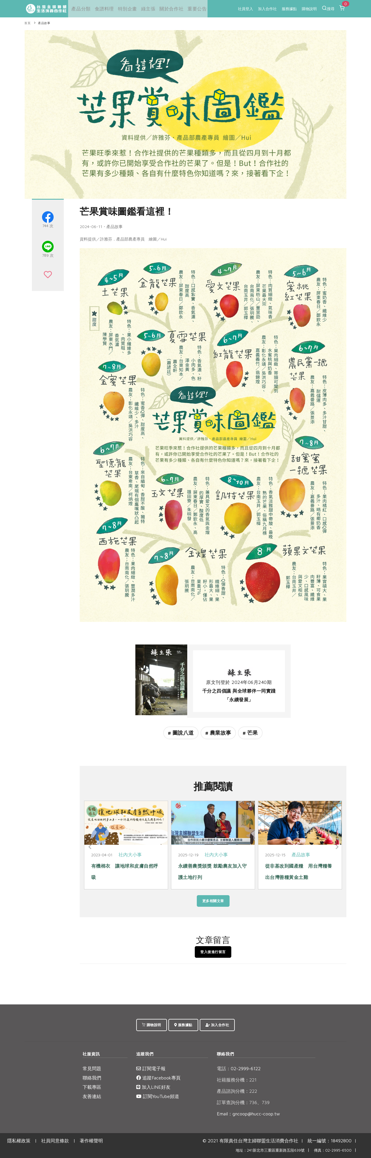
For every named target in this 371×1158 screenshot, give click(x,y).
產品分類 (79, 8)
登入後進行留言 (213, 952)
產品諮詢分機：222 (237, 1091)
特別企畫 (124, 8)
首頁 (27, 23)
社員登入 (245, 8)
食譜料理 (102, 8)
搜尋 (328, 8)
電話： (224, 1068)
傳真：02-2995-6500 (333, 1150)
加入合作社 (267, 8)
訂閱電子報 (151, 1068)
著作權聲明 (91, 1140)
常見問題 (92, 1068)
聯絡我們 (92, 1077)
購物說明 (309, 8)
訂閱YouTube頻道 (157, 1096)
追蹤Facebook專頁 (158, 1077)
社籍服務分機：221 (237, 1079)
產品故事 (44, 23)
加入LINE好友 (153, 1087)
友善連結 (92, 1096)
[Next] (336, 847)
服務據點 (289, 8)
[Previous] (90, 847)
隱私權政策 (18, 1140)
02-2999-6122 (239, 1068)
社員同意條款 (55, 1140)
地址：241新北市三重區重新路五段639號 (270, 1150)
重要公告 (193, 8)
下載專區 (92, 1087)
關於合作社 (168, 8)
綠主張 (145, 8)
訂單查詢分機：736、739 (243, 1102)
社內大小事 (130, 854)
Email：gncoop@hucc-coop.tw (248, 1113)
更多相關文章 (213, 901)
